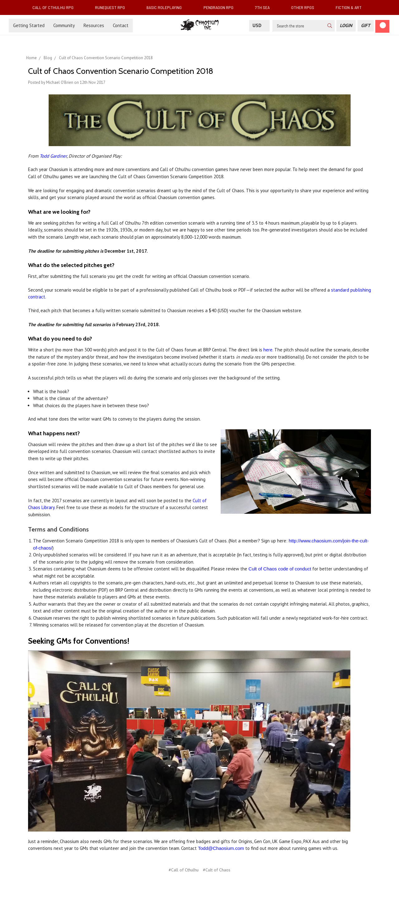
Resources (94, 25)
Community (64, 25)
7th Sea (265, 7)
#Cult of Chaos (216, 870)
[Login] (346, 25)
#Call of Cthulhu (184, 870)
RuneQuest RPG (112, 7)
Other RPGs (305, 7)
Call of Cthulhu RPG (55, 7)
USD (259, 25)
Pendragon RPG (221, 7)
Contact (120, 25)
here (267, 350)
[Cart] (382, 26)
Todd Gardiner (53, 156)
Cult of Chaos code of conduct (279, 568)
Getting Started (29, 25)
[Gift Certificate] (366, 25)
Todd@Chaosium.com (221, 848)
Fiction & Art (351, 7)
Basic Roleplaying (167, 7)
